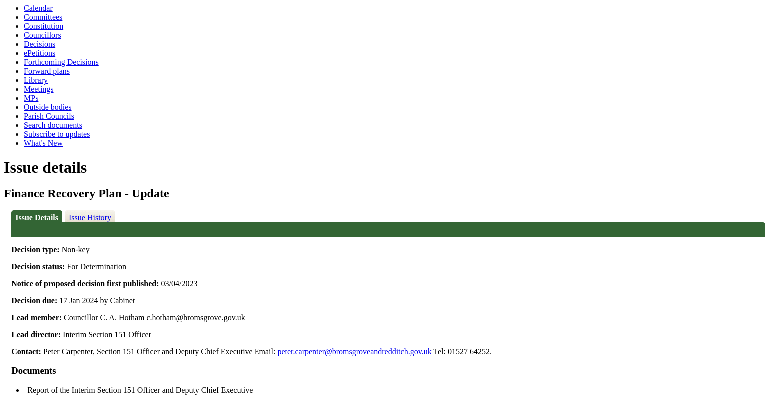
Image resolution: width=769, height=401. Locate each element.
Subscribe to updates (57, 134)
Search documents (53, 125)
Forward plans (47, 71)
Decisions (39, 44)
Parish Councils (49, 116)
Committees (43, 17)
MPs (31, 98)
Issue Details (36, 217)
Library (36, 80)
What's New (43, 143)
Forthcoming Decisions (61, 62)
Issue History (90, 217)
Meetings (39, 89)
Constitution (43, 26)
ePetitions (39, 53)
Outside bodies (48, 107)
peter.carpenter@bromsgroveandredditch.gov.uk (354, 351)
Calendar (38, 8)
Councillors (42, 35)
